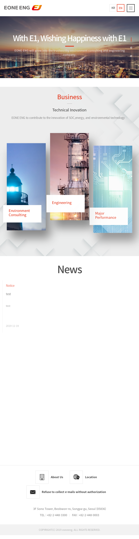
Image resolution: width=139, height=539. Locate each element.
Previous (59, 67)
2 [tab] (131, 47)
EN (120, 8)
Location (91, 481)
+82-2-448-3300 (57, 519)
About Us (57, 481)
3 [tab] (131, 56)
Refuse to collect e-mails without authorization (74, 496)
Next (80, 67)
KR (113, 8)
